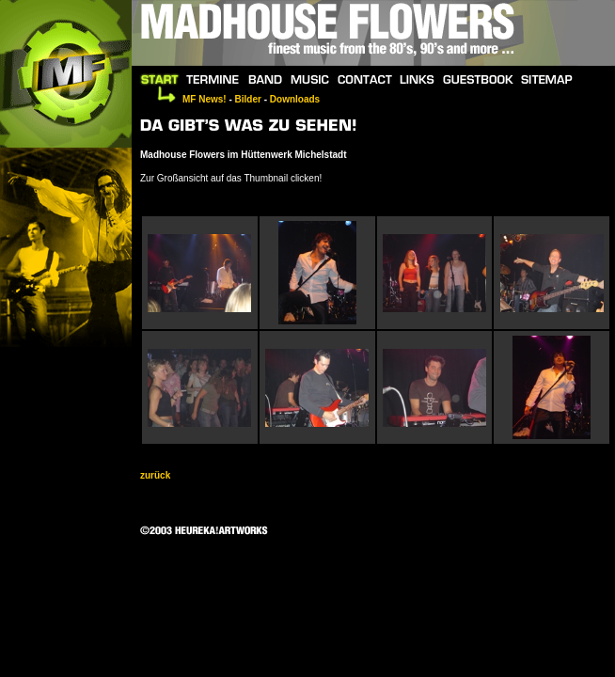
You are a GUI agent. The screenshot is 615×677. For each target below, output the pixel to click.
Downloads (295, 99)
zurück (155, 475)
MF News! (204, 99)
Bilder (248, 99)
